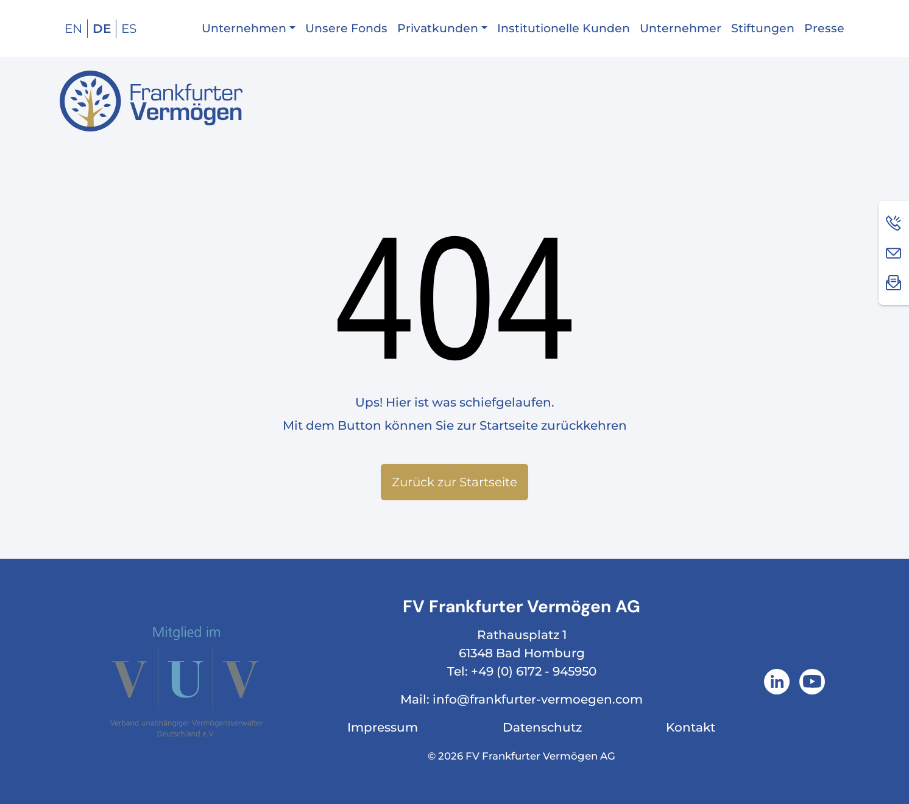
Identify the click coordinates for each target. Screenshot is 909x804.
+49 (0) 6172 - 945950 (533, 671)
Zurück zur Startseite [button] (454, 482)
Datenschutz (542, 727)
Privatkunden (437, 28)
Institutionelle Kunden (563, 28)
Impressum (382, 727)
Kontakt (690, 727)
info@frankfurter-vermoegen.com (538, 699)
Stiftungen (762, 28)
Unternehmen (244, 28)
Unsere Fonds (346, 28)
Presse (824, 28)
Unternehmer (680, 28)
